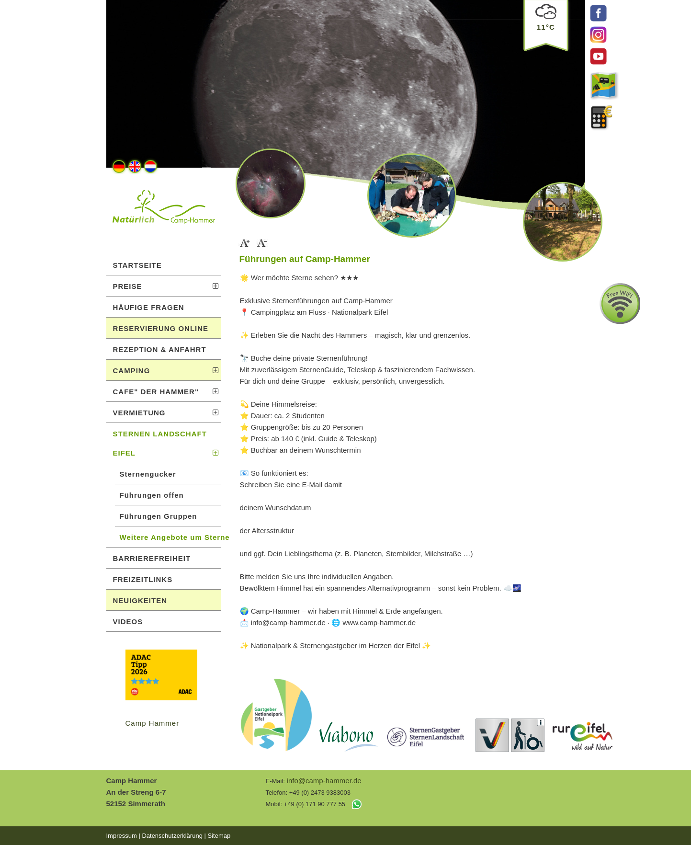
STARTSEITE (137, 265)
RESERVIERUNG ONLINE (161, 328)
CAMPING (166, 370)
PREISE (166, 286)
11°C (545, 23)
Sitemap (218, 835)
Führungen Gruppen (158, 516)
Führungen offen (152, 495)
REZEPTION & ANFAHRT (159, 349)
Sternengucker (148, 474)
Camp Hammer (152, 723)
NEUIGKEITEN (140, 600)
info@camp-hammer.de (324, 780)
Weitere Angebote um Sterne (170, 537)
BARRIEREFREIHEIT (152, 558)
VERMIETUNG (166, 413)
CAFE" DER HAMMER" (166, 392)
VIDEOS (128, 621)
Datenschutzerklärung (172, 835)
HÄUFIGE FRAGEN (148, 307)
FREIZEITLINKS (143, 579)
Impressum (121, 835)
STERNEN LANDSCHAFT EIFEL (166, 443)
